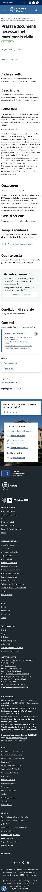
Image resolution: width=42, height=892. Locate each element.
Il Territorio (5, 637)
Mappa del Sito (6, 804)
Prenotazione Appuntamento (12, 765)
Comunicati (5, 610)
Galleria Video (6, 644)
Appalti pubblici (7, 555)
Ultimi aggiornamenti (9, 797)
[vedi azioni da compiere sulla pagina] (19, 49)
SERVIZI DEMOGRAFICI (14, 333)
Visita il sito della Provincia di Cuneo (14, 820)
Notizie (3, 607)
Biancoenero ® (22, 883)
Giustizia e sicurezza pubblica (12, 573)
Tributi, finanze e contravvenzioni (13, 587)
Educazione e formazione (10, 569)
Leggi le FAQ (6, 762)
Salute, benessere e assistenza (12, 584)
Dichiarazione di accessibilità (11, 754)
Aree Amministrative (9, 514)
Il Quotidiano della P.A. (9, 841)
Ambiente (5, 548)
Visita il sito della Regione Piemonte (14, 817)
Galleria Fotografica (8, 640)
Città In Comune (31, 875)
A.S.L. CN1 (5, 824)
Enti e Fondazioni (7, 525)
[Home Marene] (19, 10)
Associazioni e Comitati (9, 651)
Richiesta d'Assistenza (9, 772)
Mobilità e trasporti (8, 580)
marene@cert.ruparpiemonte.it (17, 673)
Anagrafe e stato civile (21, 18)
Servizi (10, 18)
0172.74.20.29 (9, 663)
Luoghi (3, 633)
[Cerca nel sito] (36, 10)
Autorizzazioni (6, 559)
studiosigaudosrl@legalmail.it (16, 740)
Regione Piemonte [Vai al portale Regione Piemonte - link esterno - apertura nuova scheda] (8, 3)
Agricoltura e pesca (8, 545)
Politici (3, 532)
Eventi (3, 630)
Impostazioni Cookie (8, 790)
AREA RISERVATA (20, 888)
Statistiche (5, 801)
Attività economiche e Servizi (12, 647)
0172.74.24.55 (10, 665)
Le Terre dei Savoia (8, 831)
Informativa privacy (8, 783)
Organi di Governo (8, 511)
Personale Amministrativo (11, 529)
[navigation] (4, 9)
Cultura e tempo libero (9, 566)
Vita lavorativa (6, 594)
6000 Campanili (7, 838)
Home (3, 18)
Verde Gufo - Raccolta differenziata (14, 827)
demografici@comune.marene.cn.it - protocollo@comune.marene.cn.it (18, 347)
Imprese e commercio (9, 577)
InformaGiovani (7, 845)
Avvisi (3, 617)
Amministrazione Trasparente (12, 751)
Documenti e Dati (7, 522)
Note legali (5, 786)
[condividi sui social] (6, 49)
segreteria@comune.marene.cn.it (18, 676)
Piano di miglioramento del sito (12, 758)
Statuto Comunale (8, 779)
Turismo (4, 591)
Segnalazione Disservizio (10, 769)
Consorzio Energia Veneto (10, 834)
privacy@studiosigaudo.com (16, 737)
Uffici (3, 518)
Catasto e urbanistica (9, 562)
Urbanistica (5, 614)
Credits (3, 794)
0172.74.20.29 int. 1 (21, 342)
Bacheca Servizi (7, 776)
